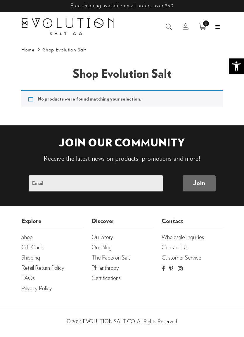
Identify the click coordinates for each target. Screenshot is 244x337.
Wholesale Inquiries (183, 237)
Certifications (106, 278)
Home (27, 50)
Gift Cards (32, 247)
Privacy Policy (36, 288)
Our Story (102, 237)
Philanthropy (105, 268)
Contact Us (175, 247)
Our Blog (101, 247)
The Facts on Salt (110, 258)
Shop (27, 237)
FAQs (28, 278)
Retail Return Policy (42, 268)
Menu (217, 27)
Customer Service (181, 258)
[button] (236, 66)
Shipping (30, 258)
